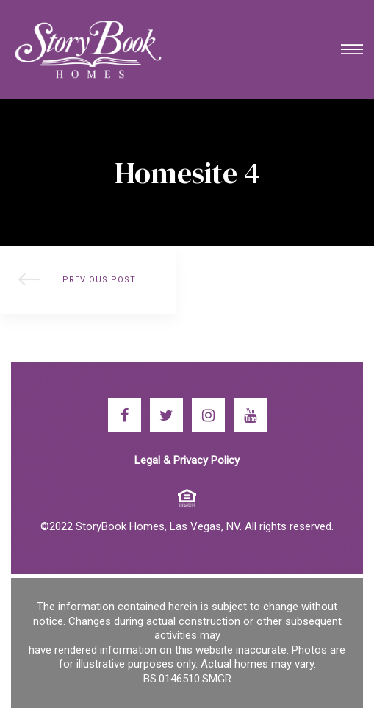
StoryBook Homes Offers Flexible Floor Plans (88, 280)
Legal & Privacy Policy (187, 460)
